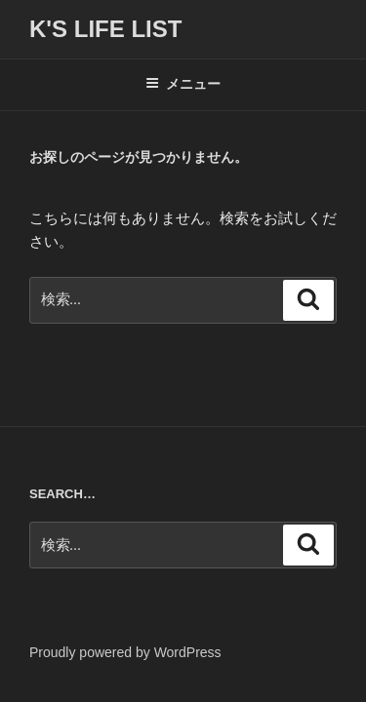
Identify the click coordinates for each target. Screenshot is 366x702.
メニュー (183, 84)
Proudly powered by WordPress (125, 652)
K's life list (105, 29)
